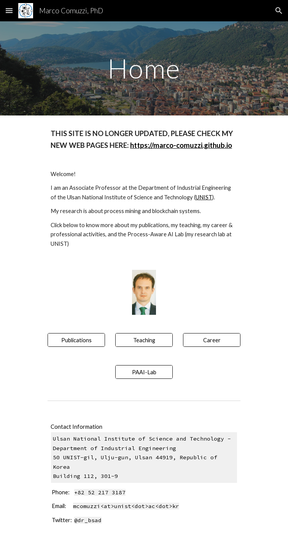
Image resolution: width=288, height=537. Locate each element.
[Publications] (76, 340)
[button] (9, 10)
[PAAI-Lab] (144, 372)
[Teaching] (144, 340)
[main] (144, 68)
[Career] (211, 340)
